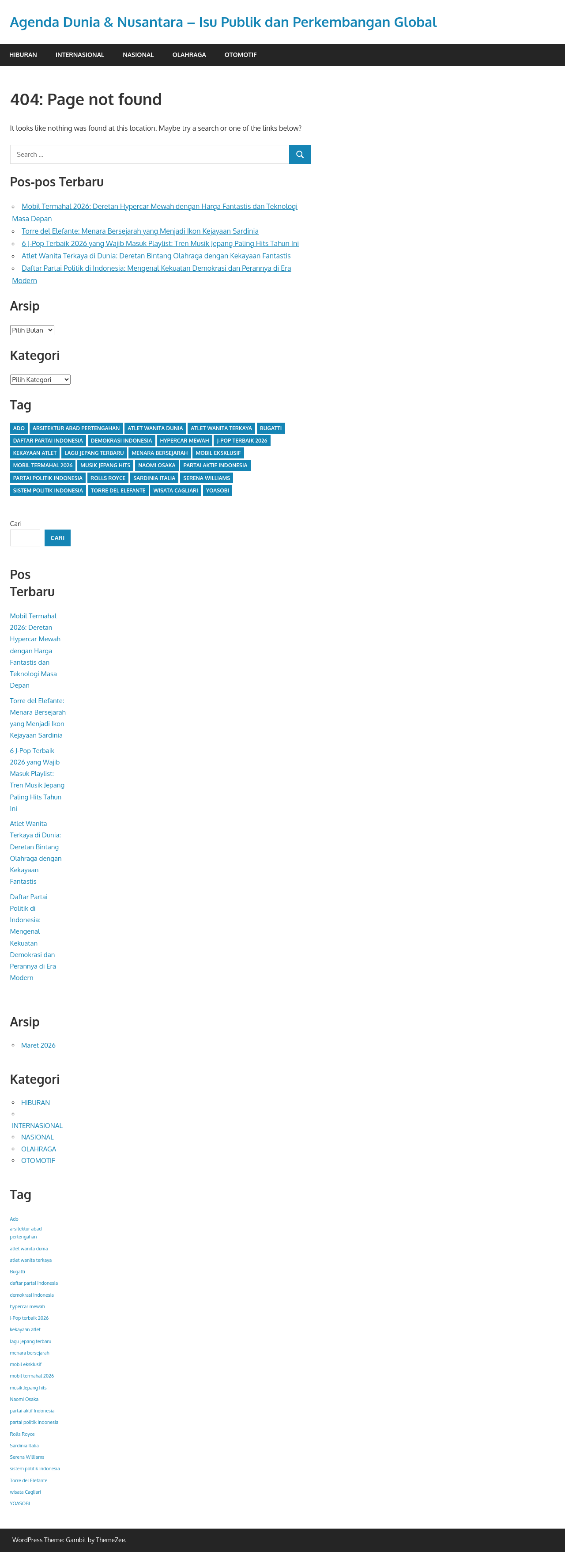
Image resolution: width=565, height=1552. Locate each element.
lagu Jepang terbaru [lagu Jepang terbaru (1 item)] (94, 453)
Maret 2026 (38, 1045)
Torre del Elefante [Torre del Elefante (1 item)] (118, 490)
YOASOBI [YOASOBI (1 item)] (217, 490)
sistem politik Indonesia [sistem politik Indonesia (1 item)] (48, 490)
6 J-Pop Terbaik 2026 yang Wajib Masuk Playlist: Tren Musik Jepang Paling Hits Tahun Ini (160, 243)
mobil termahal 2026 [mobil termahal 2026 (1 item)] (43, 465)
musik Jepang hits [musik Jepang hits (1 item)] (105, 465)
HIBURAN (23, 54)
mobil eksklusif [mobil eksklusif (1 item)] (218, 453)
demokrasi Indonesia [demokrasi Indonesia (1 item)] (121, 440)
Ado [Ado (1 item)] (19, 428)
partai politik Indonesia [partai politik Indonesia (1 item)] (48, 478)
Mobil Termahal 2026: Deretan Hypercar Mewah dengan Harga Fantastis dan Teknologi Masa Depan (35, 651)
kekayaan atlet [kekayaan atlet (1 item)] (35, 453)
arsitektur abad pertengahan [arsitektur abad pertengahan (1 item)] (76, 428)
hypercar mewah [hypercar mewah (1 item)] (184, 440)
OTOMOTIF (241, 54)
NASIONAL (138, 54)
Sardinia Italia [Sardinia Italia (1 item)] (154, 478)
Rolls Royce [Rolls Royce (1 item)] (107, 478)
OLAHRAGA (189, 54)
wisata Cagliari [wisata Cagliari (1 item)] (176, 490)
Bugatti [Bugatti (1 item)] (271, 428)
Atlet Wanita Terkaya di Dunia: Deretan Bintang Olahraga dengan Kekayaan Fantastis (156, 255)
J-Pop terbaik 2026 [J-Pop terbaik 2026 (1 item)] (242, 440)
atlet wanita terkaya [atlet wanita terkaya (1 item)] (221, 428)
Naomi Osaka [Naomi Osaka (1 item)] (156, 465)
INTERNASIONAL (80, 54)
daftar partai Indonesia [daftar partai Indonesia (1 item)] (48, 440)
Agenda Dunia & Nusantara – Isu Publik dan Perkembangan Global (231, 21)
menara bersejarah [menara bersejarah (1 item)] (160, 453)
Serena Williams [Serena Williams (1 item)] (206, 478)
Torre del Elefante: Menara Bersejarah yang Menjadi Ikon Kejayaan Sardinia (140, 231)
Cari (16, 523)
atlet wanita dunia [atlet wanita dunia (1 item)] (155, 428)
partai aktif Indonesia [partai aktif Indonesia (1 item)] (215, 465)
